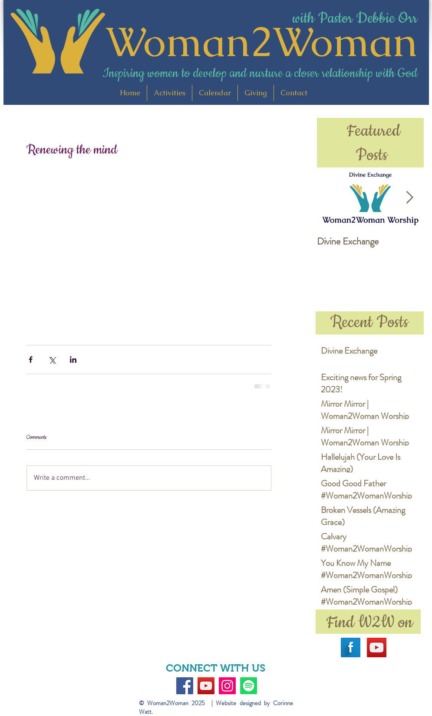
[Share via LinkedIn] (73, 359)
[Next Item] (410, 197)
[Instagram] (227, 685)
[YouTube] (206, 685)
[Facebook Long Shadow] (350, 647)
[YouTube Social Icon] (376, 647)
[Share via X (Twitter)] (52, 359)
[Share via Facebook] (30, 359)
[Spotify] (248, 685)
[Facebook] (184, 685)
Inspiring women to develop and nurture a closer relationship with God (259, 73)
